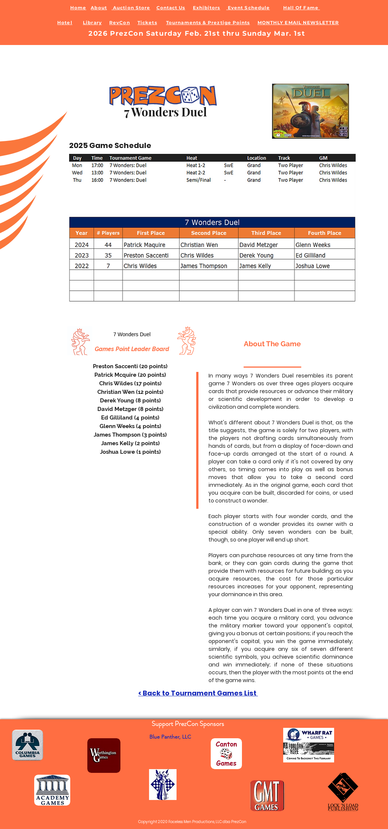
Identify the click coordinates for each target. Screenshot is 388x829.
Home (78, 7)
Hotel (64, 22)
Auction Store (130, 7)
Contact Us (170, 7)
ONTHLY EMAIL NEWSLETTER (300, 22)
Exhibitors (206, 7)
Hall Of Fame (301, 7)
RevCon (119, 22)
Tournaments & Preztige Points (208, 22)
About (99, 7)
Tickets (147, 22)
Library (92, 22)
